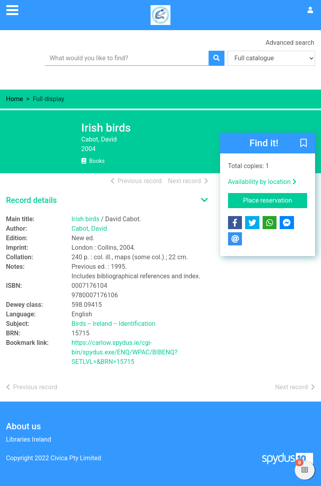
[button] (303, 143)
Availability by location (262, 182)
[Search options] (271, 58)
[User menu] (310, 10)
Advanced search (290, 42)
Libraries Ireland (28, 439)
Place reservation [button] (275, 199)
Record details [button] (31, 200)
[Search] (216, 58)
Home (14, 99)
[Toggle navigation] (12, 9)
